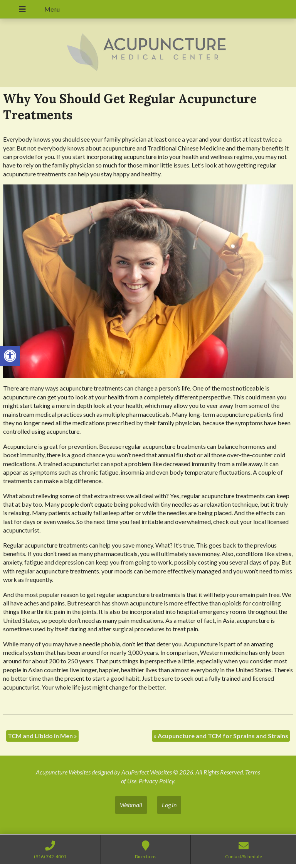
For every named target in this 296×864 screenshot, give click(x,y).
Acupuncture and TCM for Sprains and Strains (220, 735)
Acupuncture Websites (63, 772)
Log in (169, 804)
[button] (10, 356)
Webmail (131, 804)
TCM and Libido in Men (42, 735)
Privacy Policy (156, 781)
